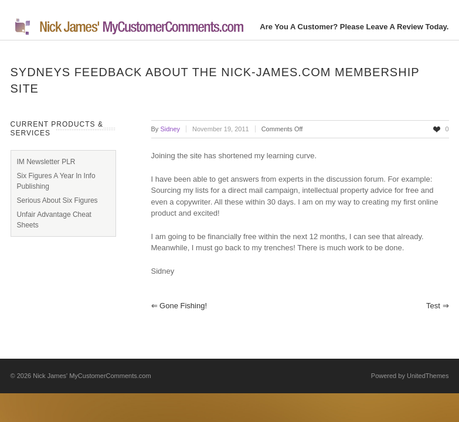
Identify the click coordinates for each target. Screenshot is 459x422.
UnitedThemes (428, 375)
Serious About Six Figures (57, 200)
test (437, 305)
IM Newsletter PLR (46, 162)
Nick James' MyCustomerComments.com (92, 375)
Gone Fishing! (179, 305)
